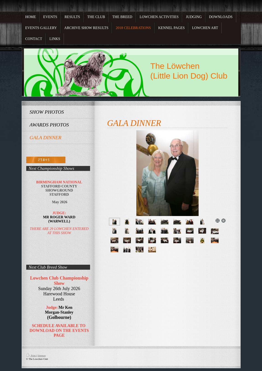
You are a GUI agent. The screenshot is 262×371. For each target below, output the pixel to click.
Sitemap (41, 355)
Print (31, 355)
